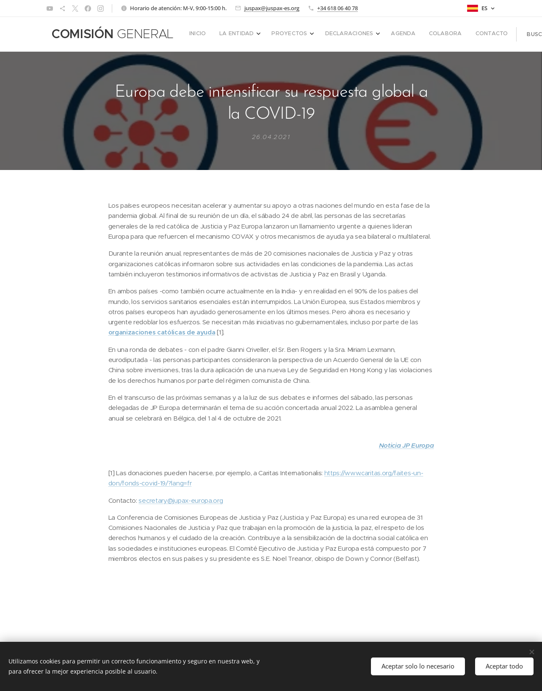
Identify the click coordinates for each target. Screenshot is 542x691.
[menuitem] (339, 34)
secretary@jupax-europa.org (180, 500)
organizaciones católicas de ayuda (162, 333)
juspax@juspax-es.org (271, 8)
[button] (467, 34)
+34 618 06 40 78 (337, 8)
